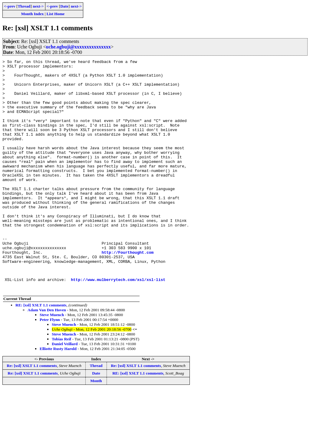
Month (96, 427)
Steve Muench (52, 361)
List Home (56, 14)
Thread (24, 6)
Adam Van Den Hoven (47, 356)
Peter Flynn (50, 366)
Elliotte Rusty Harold (58, 395)
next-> (38, 6)
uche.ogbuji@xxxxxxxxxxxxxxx (78, 46)
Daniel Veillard (65, 390)
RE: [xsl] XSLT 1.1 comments (40, 351)
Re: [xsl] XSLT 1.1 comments (32, 412)
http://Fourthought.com (128, 291)
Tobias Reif (61, 385)
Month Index (32, 14)
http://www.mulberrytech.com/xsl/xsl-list (118, 324)
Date (64, 6)
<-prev (9, 6)
